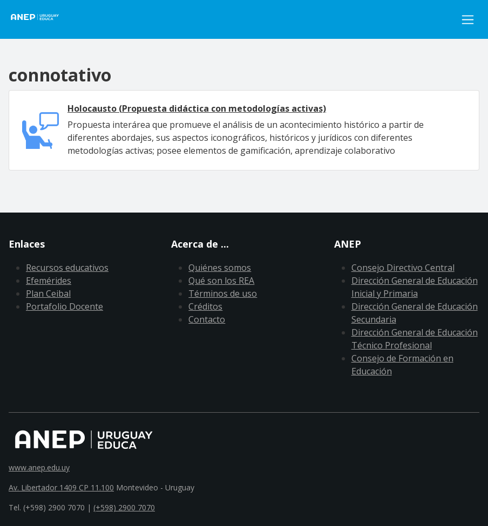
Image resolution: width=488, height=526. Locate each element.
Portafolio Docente (64, 306)
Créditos (205, 306)
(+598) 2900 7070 (124, 507)
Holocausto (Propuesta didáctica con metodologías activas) (196, 108)
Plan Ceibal (48, 293)
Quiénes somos (219, 268)
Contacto (206, 319)
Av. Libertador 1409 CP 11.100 (61, 487)
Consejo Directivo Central (403, 268)
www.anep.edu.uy (39, 467)
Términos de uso (222, 293)
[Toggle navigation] (467, 19)
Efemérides (48, 280)
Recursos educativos (67, 268)
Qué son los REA (221, 280)
